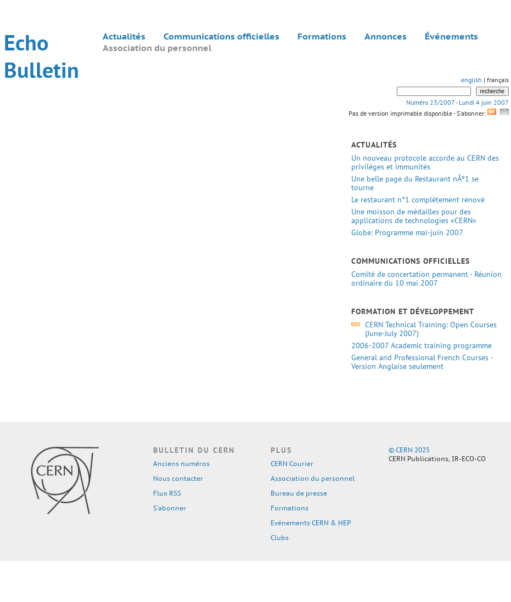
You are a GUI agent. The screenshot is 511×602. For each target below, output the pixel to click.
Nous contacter (178, 478)
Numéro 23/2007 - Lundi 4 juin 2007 (457, 102)
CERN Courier (292, 463)
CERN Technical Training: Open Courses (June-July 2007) (431, 329)
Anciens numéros (181, 463)
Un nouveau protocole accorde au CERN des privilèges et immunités (425, 162)
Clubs (280, 537)
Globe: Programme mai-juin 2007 (407, 232)
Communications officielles (221, 36)
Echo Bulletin (41, 56)
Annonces (385, 36)
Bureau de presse (299, 493)
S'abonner (169, 508)
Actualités (124, 36)
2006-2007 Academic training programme (421, 345)
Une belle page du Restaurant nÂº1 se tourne (415, 183)
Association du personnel (157, 47)
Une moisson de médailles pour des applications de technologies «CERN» (413, 216)
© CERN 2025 (409, 450)
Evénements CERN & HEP (311, 523)
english (471, 80)
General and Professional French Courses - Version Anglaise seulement (421, 362)
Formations (321, 36)
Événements (451, 36)
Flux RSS (167, 493)
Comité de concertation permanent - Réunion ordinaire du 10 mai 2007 (426, 278)
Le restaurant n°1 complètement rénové (418, 200)
